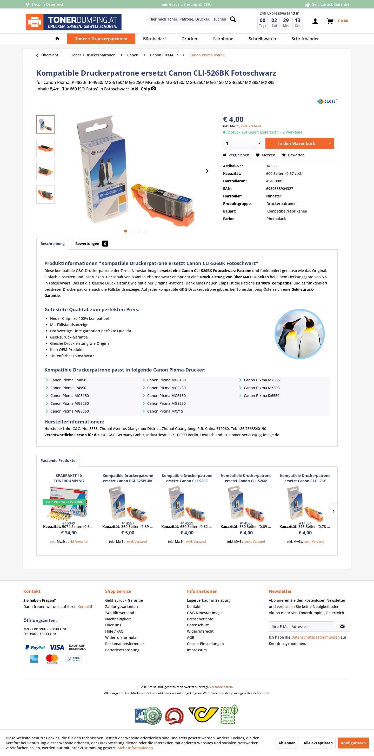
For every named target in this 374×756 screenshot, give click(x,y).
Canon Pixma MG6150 (166, 379)
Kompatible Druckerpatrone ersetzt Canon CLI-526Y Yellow (305, 478)
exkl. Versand (251, 126)
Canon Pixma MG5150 (69, 395)
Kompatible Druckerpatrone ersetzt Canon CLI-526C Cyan (187, 478)
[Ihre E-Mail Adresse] (301, 626)
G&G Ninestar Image (205, 612)
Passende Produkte (58, 460)
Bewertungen (91, 244)
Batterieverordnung (122, 649)
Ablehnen (287, 742)
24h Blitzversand (119, 612)
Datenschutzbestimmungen (315, 637)
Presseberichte (200, 618)
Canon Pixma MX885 (262, 379)
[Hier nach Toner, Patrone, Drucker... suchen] (192, 19)
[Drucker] (189, 39)
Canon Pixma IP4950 (68, 387)
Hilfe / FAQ (114, 631)
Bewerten (293, 154)
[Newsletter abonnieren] (342, 626)
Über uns (113, 624)
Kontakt (84, 606)
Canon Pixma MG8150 (166, 395)
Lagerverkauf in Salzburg (209, 600)
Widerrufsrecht (200, 631)
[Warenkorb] (338, 21)
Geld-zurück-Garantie (124, 600)
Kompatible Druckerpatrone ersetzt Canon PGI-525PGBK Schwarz (128, 478)
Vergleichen (236, 154)
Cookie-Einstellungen (205, 643)
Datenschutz (198, 624)
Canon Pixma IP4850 (68, 379)
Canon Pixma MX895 (262, 387)
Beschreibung (53, 243)
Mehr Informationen (135, 747)
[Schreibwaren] (262, 39)
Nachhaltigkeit (118, 618)
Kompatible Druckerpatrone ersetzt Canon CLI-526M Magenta (246, 478)
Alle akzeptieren (318, 742)
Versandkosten (221, 687)
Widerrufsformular (121, 637)
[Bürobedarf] (154, 39)
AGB (190, 637)
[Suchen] (233, 19)
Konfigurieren (353, 742)
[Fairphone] (223, 39)
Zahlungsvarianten (121, 606)
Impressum (197, 649)
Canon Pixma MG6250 (166, 387)
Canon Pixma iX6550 (261, 395)
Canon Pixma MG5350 (69, 411)
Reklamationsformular (124, 643)
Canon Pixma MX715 (165, 411)
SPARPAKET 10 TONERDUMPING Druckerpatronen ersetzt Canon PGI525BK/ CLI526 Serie (68, 478)
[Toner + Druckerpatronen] (101, 39)
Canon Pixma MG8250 (166, 403)
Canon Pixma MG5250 (69, 403)
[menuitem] (174, 19)
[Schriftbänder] (305, 39)
